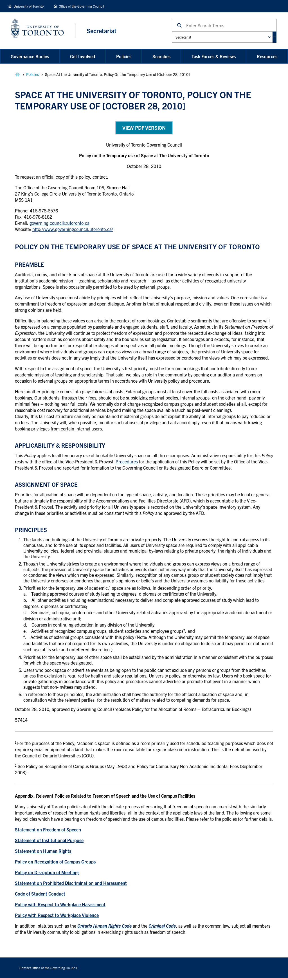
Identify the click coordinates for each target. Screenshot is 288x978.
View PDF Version (144, 127)
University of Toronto (29, 6)
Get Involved (82, 56)
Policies (123, 56)
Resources (267, 56)
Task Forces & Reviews (214, 56)
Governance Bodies (30, 56)
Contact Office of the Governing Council (48, 968)
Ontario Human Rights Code (104, 925)
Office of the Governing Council (81, 6)
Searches (161, 56)
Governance (17, 74)
